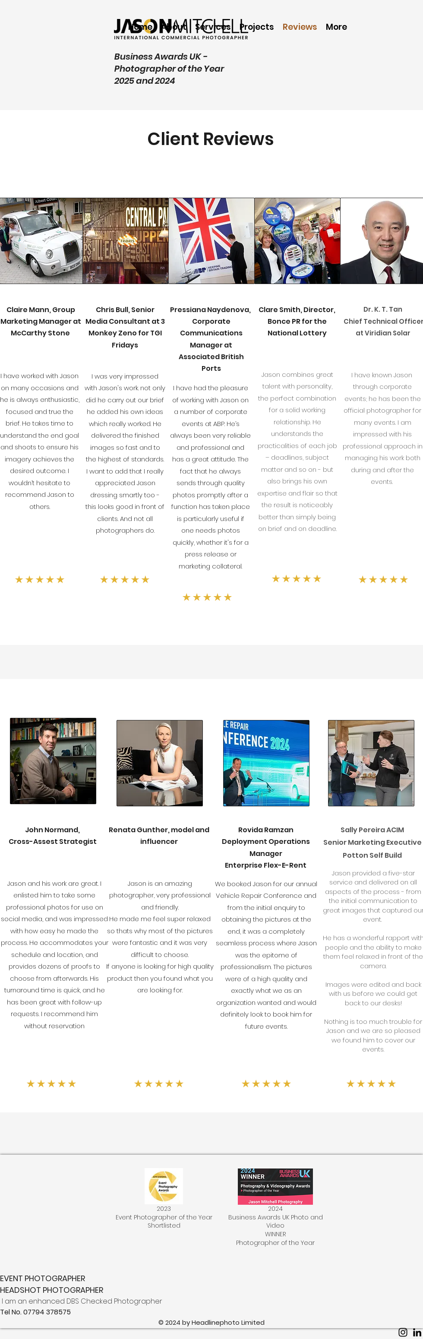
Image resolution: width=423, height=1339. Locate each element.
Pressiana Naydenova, (211, 310)
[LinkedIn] (417, 1332)
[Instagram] (403, 1332)
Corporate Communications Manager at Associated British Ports (211, 344)
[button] (256, 27)
